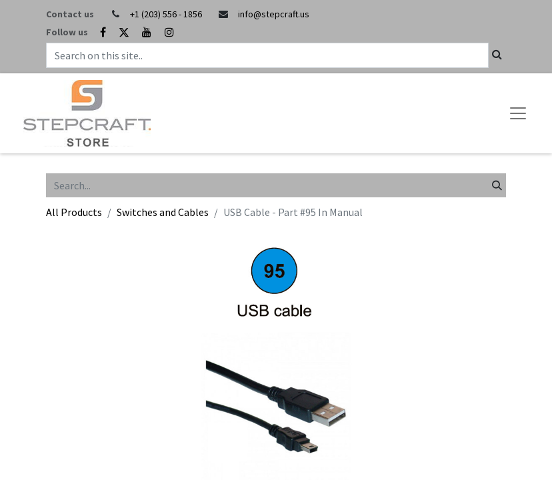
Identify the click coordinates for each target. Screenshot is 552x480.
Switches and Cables (163, 212)
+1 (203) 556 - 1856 (166, 14)
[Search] (497, 185)
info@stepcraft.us (273, 14)
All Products (74, 212)
